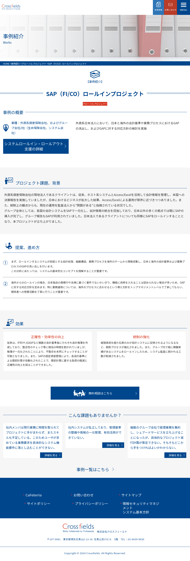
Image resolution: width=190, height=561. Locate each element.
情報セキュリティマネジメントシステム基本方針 (141, 508)
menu (183, 10)
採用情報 (158, 9)
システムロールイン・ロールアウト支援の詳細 (33, 146)
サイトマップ (131, 494)
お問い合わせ (83, 494)
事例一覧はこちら (92, 469)
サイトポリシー (38, 503)
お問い (170, 9)
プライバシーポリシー (91, 503)
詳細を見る (51, 455)
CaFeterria (34, 494)
